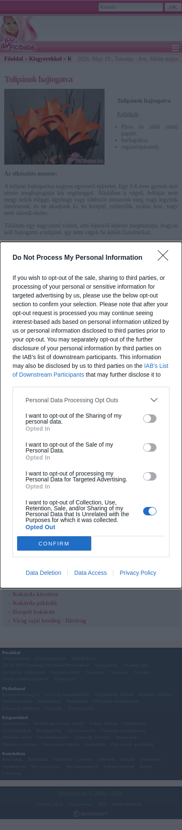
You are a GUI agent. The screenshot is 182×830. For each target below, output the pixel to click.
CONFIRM (54, 543)
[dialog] (91, 415)
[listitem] (91, 400)
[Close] (166, 258)
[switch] (149, 418)
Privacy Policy (138, 572)
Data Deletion (44, 572)
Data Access (90, 572)
